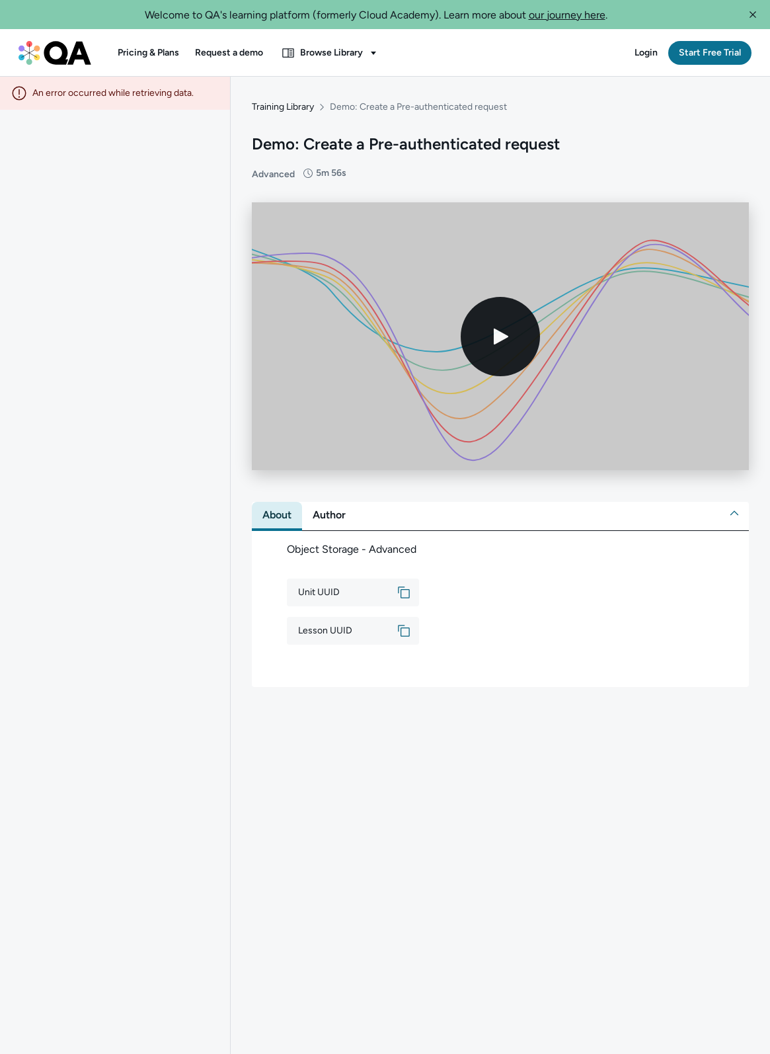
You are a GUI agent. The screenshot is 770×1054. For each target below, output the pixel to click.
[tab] (277, 515)
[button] (753, 14)
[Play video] (500, 336)
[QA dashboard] (54, 53)
